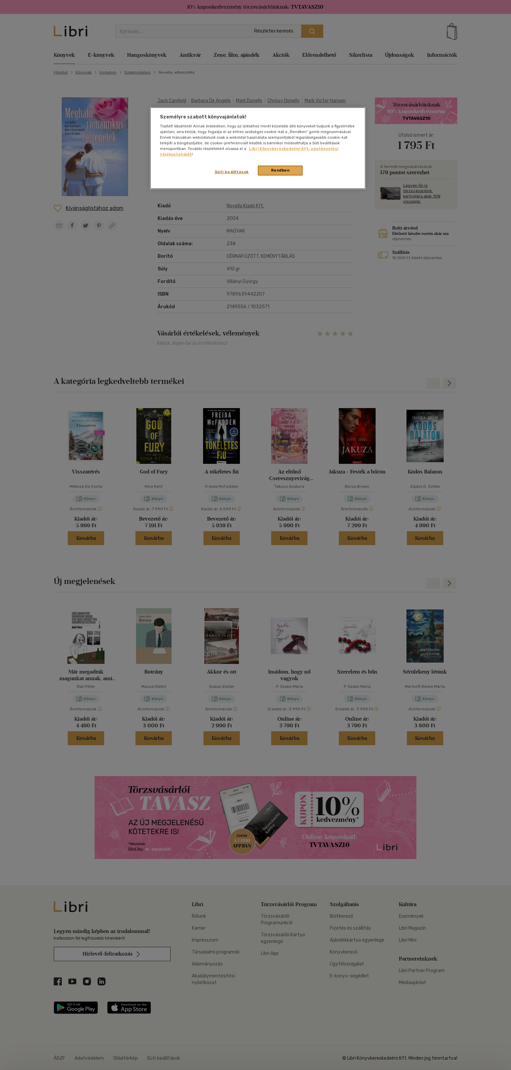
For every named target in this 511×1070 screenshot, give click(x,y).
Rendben (280, 170)
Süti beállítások (232, 172)
